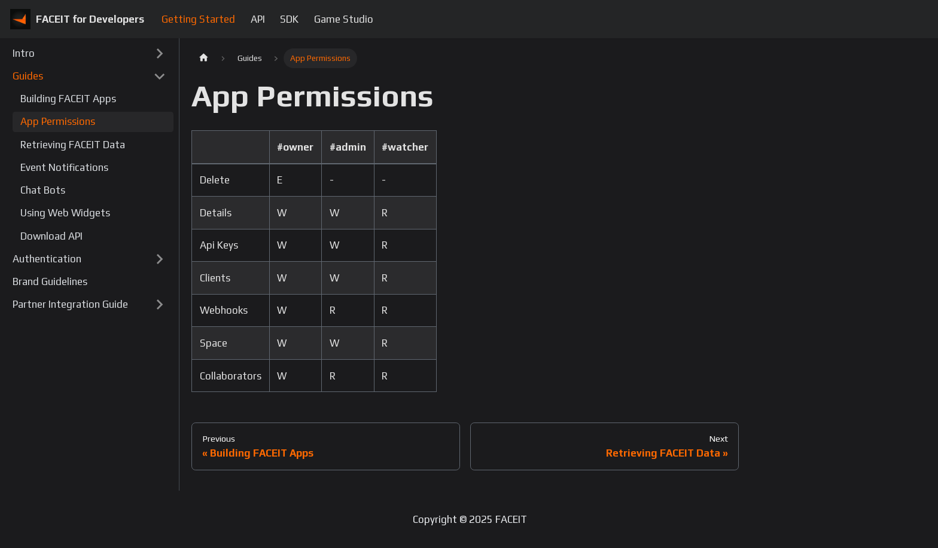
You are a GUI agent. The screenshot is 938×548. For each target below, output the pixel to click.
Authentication (47, 259)
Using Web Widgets (65, 213)
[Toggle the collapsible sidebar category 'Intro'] (159, 53)
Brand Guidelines (50, 281)
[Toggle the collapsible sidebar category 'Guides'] (159, 76)
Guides (28, 76)
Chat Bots (42, 190)
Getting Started (198, 19)
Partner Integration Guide (70, 304)
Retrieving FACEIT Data (72, 145)
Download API (51, 236)
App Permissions (57, 121)
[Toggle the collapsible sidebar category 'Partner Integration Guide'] (159, 305)
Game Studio (343, 19)
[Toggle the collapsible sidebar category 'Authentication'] (159, 259)
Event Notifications (64, 167)
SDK (289, 19)
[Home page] (203, 58)
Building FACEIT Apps (68, 99)
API (258, 19)
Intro (24, 53)
